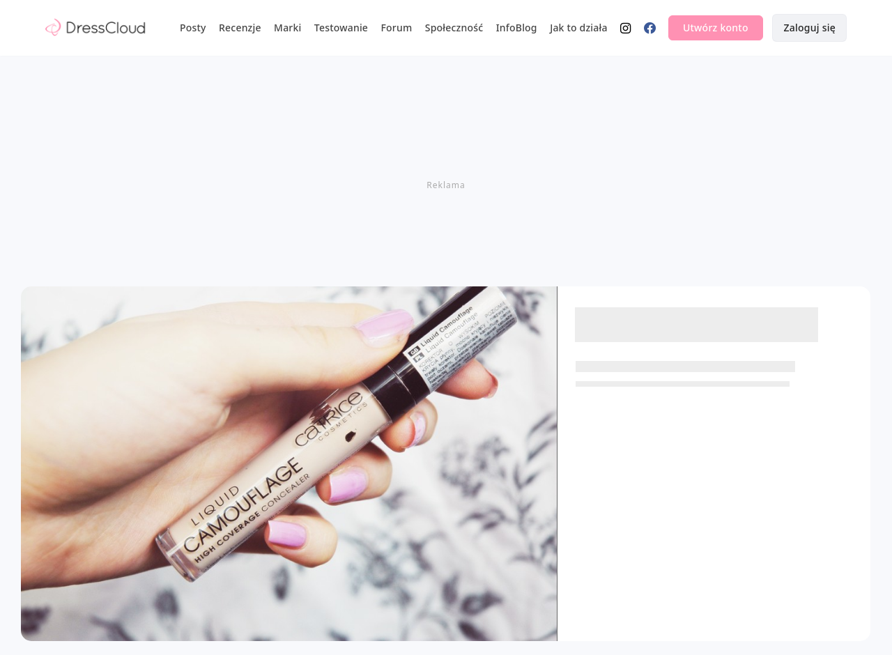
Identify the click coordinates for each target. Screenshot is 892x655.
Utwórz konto (715, 27)
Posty (193, 27)
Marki (287, 27)
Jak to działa (579, 27)
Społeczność (454, 27)
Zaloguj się (809, 27)
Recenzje (240, 27)
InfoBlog (516, 27)
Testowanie (341, 27)
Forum (396, 27)
